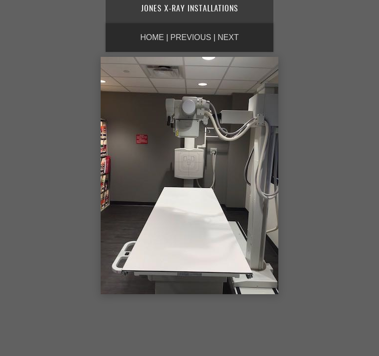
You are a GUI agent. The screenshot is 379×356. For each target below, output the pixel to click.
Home (152, 37)
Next (228, 37)
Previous (190, 37)
